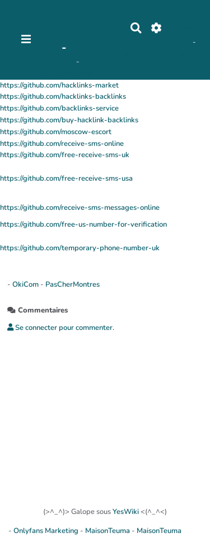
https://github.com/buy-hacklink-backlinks (69, 120)
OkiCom (62, 62)
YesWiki (126, 512)
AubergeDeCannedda (160, 54)
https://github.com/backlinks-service (59, 108)
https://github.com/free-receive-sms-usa (66, 178)
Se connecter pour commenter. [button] (60, 328)
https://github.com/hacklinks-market (59, 85)
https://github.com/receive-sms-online (62, 144)
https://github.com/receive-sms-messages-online (80, 208)
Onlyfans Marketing (46, 531)
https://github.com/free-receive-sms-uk (64, 155)
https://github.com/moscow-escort (55, 132)
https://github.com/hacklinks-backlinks (63, 96)
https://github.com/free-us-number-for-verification (83, 224)
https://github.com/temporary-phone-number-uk (80, 248)
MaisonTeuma (108, 531)
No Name (180, 28)
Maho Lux (177, 42)
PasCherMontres (64, 73)
